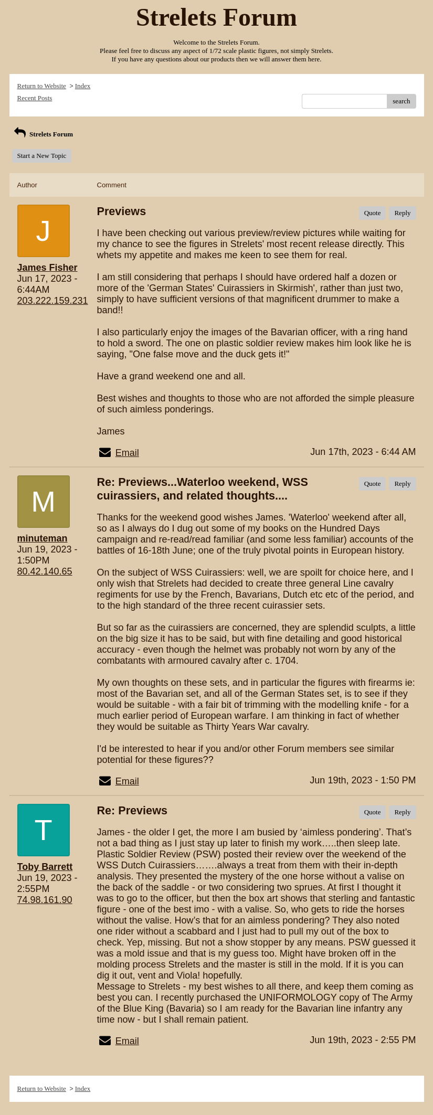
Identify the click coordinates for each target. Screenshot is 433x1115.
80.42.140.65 (44, 571)
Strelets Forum (42, 134)
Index (83, 86)
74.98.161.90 (44, 900)
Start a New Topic (42, 156)
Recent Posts (34, 98)
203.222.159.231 (52, 300)
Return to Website (41, 86)
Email (127, 453)
